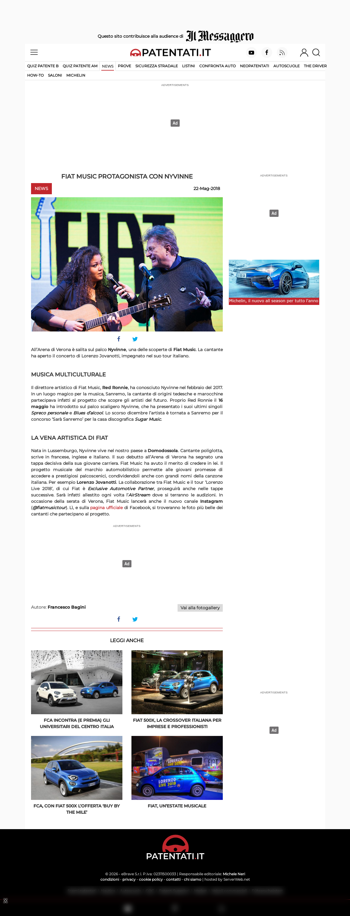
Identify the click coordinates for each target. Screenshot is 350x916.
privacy (129, 879)
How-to (35, 75)
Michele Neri (234, 874)
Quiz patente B (42, 66)
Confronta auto (217, 66)
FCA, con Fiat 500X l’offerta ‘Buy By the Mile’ (76, 809)
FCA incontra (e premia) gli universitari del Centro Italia (77, 723)
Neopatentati (254, 66)
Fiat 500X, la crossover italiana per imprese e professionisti (177, 723)
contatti (173, 879)
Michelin (75, 75)
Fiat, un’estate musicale (177, 806)
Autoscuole (286, 66)
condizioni (109, 879)
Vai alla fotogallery (200, 607)
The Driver (315, 66)
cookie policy (151, 879)
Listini (188, 66)
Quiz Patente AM (80, 66)
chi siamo (192, 879)
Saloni (55, 75)
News (107, 66)
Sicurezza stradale (156, 66)
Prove (124, 66)
